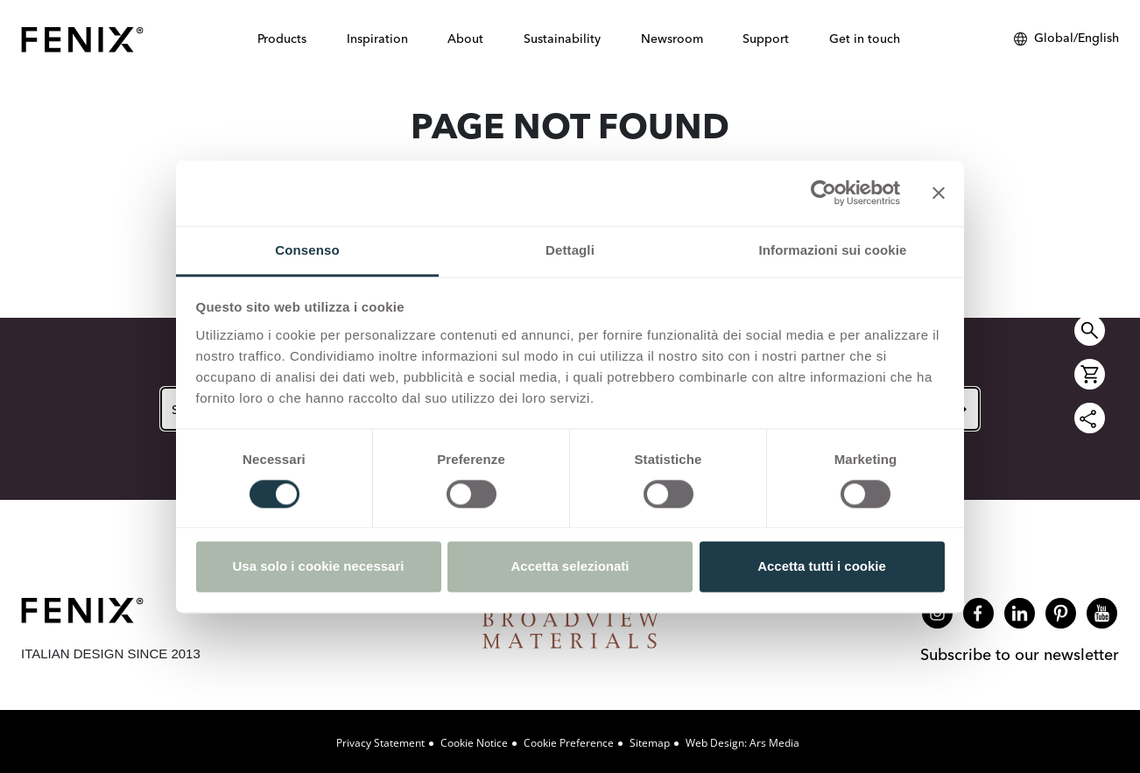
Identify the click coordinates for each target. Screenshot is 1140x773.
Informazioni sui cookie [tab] (833, 249)
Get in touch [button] (864, 38)
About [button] (465, 38)
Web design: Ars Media (742, 742)
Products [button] (281, 38)
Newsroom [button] (672, 38)
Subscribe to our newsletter (1019, 654)
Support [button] (765, 38)
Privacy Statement (380, 742)
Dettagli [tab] (570, 249)
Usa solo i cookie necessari (319, 566)
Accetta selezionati (569, 566)
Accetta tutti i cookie (821, 566)
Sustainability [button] (562, 38)
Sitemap (650, 742)
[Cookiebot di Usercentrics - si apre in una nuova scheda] (823, 192)
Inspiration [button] (377, 38)
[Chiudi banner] (938, 192)
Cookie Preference (569, 742)
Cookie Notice (474, 742)
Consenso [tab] (307, 249)
